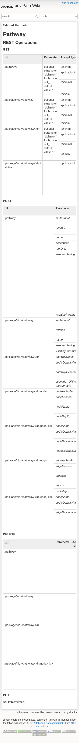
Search (37, 16)
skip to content (70, 3)
